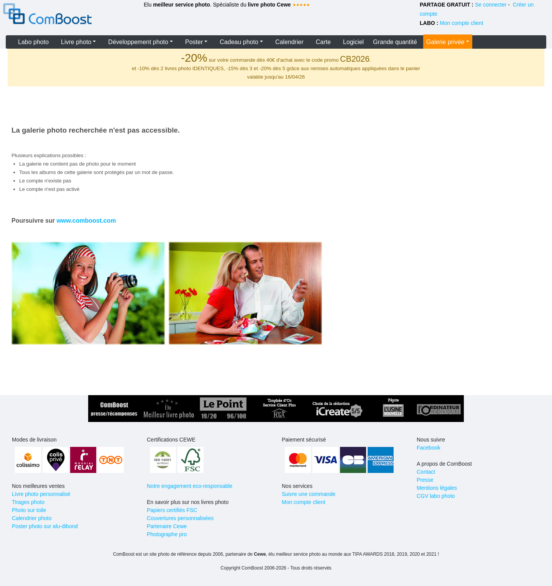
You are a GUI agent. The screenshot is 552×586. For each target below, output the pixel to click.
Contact (426, 472)
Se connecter (491, 5)
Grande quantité (395, 42)
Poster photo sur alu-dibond (45, 526)
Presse (425, 480)
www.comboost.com (86, 220)
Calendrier (289, 42)
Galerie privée (445, 42)
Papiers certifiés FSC (172, 510)
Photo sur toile (29, 510)
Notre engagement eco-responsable (189, 486)
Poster (194, 42)
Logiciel (353, 42)
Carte (323, 42)
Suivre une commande (308, 494)
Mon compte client (461, 23)
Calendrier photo (32, 518)
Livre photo (76, 42)
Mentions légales (437, 488)
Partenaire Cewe (167, 526)
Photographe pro (167, 534)
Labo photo (33, 42)
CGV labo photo (436, 496)
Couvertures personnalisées (180, 518)
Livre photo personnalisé (41, 494)
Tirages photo (28, 502)
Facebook (428, 448)
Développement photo (138, 42)
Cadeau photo (239, 42)
